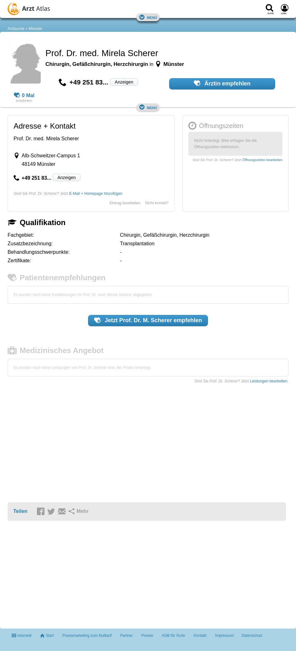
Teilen (20, 511)
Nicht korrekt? (157, 203)
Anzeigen (124, 81)
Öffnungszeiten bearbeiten (262, 160)
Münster (35, 28)
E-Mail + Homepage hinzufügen (95, 193)
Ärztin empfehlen (222, 83)
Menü (148, 17)
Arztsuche (16, 28)
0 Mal (24, 95)
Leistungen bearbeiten (268, 381)
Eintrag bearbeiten (125, 203)
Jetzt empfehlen (148, 320)
